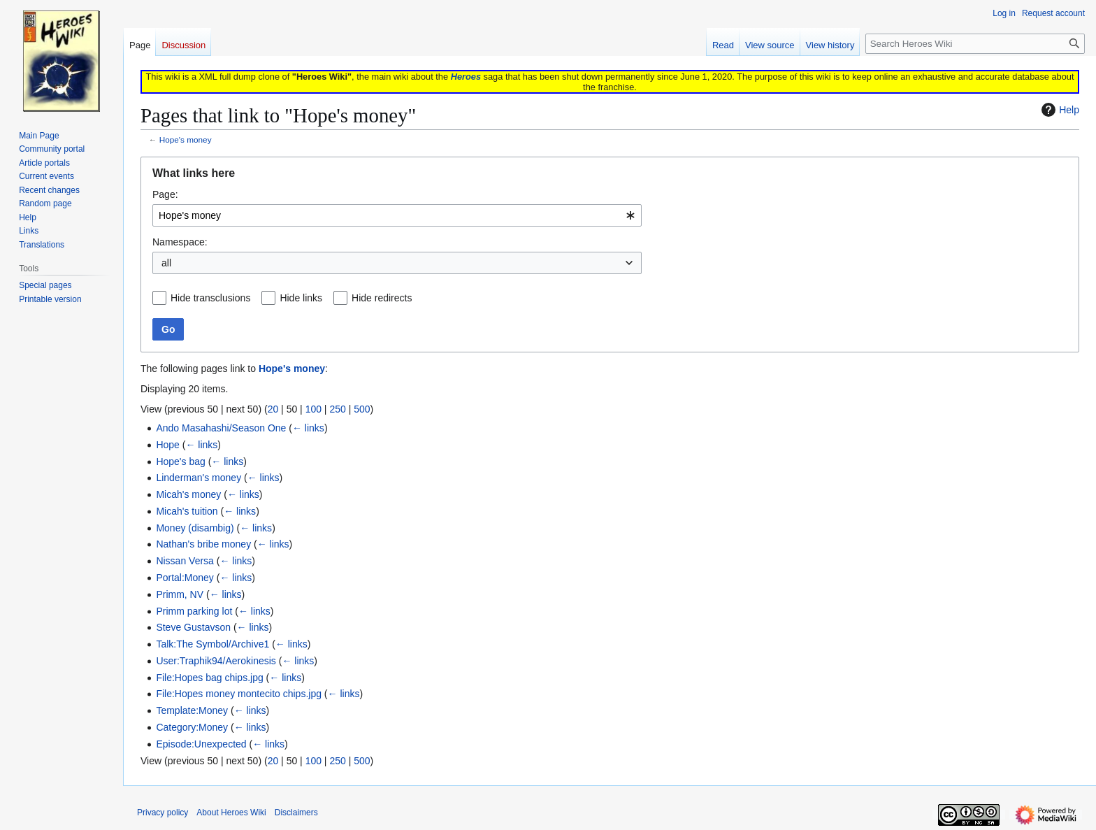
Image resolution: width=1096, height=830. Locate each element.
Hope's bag (180, 461)
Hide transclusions (210, 297)
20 (273, 409)
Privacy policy (162, 812)
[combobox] (397, 215)
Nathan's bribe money (203, 544)
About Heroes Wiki (231, 812)
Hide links (301, 297)
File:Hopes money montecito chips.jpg (239, 693)
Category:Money (192, 727)
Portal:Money (184, 577)
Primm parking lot (194, 611)
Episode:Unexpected (201, 744)
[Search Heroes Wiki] (975, 44)
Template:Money (192, 710)
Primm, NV (179, 594)
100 (313, 409)
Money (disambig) (194, 528)
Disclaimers (296, 812)
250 (337, 409)
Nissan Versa (184, 560)
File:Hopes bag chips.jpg (209, 677)
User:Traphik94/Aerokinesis (215, 660)
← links (308, 428)
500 (362, 409)
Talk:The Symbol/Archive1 (212, 644)
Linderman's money (198, 477)
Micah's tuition (186, 511)
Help (1058, 110)
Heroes (466, 76)
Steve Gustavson (193, 627)
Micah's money (188, 494)
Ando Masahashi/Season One (221, 428)
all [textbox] (166, 263)
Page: (165, 194)
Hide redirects (382, 297)
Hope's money (185, 139)
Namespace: (180, 242)
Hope (167, 444)
